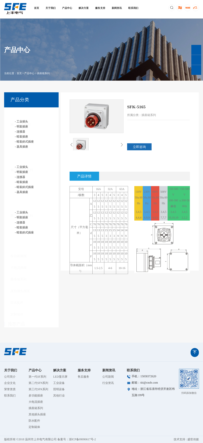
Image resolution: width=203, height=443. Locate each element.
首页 (36, 8)
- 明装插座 (21, 126)
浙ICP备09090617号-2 (82, 439)
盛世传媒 (193, 439)
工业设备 (59, 382)
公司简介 (10, 376)
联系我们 (133, 8)
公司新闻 (108, 376)
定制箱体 (16, 308)
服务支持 (100, 8)
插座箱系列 (43, 76)
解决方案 (84, 8)
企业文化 (10, 382)
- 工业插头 (21, 121)
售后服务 (83, 376)
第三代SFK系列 (21, 210)
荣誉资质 (10, 389)
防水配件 (16, 297)
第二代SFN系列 (21, 164)
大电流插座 (18, 262)
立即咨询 (139, 149)
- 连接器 (20, 131)
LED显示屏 (60, 376)
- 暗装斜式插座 (24, 141)
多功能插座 (18, 250)
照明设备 (59, 389)
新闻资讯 (117, 8)
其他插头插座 (20, 285)
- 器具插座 (21, 146)
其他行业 (59, 395)
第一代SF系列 (20, 113)
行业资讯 (108, 382)
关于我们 (51, 8)
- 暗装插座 (21, 136)
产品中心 (67, 8)
